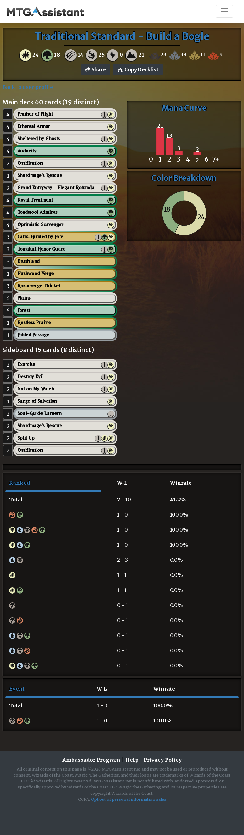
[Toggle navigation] (224, 11)
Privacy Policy (163, 760)
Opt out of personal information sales (128, 799)
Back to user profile (28, 87)
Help (132, 760)
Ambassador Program (91, 760)
